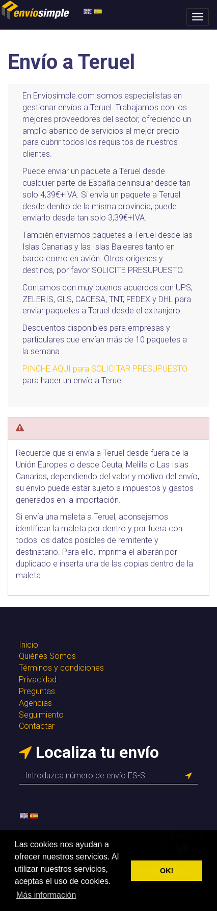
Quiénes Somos (47, 656)
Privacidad (38, 679)
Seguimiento (41, 715)
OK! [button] (166, 871)
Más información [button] (46, 895)
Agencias (35, 703)
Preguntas (37, 691)
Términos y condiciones (61, 668)
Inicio (28, 645)
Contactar (37, 726)
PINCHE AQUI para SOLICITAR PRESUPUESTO (104, 369)
